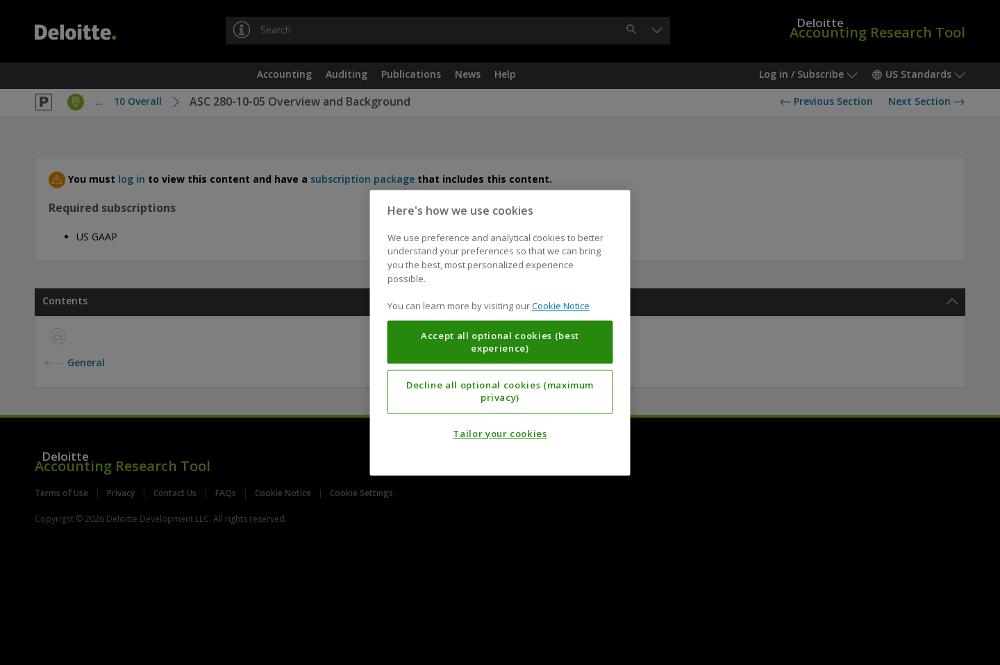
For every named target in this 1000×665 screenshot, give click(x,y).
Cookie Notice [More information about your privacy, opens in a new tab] (561, 305)
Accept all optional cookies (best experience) (500, 341)
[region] (500, 332)
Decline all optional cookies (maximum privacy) (500, 391)
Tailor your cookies (500, 433)
